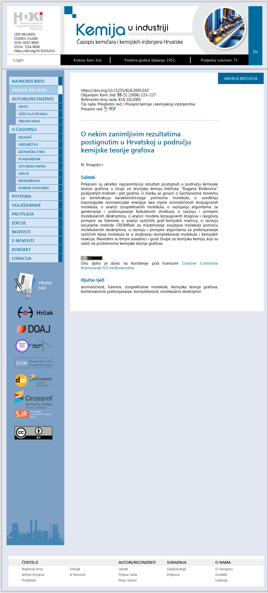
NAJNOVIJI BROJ (28, 81)
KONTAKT (21, 249)
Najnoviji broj (32, 568)
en (255, 51)
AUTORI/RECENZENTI (33, 98)
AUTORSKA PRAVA (32, 166)
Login (18, 60)
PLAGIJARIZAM (29, 159)
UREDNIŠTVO (28, 145)
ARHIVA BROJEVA (29, 90)
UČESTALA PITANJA (33, 114)
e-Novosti (77, 574)
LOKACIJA (21, 258)
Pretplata (29, 580)
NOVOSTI (21, 231)
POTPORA (21, 196)
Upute (123, 568)
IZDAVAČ (25, 137)
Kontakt (221, 574)
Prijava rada (128, 574)
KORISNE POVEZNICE (34, 188)
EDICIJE (19, 222)
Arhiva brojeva (33, 574)
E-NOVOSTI (23, 240)
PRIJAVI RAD (45, 285)
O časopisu (224, 568)
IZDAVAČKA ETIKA (32, 152)
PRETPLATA (23, 214)
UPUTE (23, 107)
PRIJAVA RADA (29, 121)
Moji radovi (128, 580)
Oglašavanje (176, 568)
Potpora (173, 574)
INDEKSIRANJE (29, 181)
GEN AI (23, 174)
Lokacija (221, 580)
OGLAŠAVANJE (26, 205)
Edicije (75, 568)
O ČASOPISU (24, 129)
